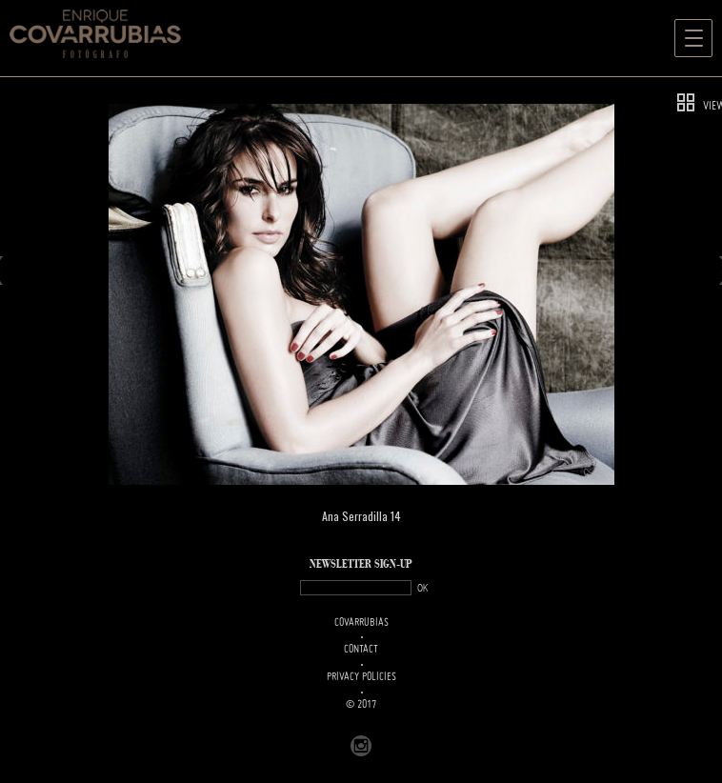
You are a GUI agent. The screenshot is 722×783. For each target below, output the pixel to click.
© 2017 (361, 705)
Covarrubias (361, 623)
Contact (361, 649)
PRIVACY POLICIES (361, 677)
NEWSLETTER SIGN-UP (361, 564)
